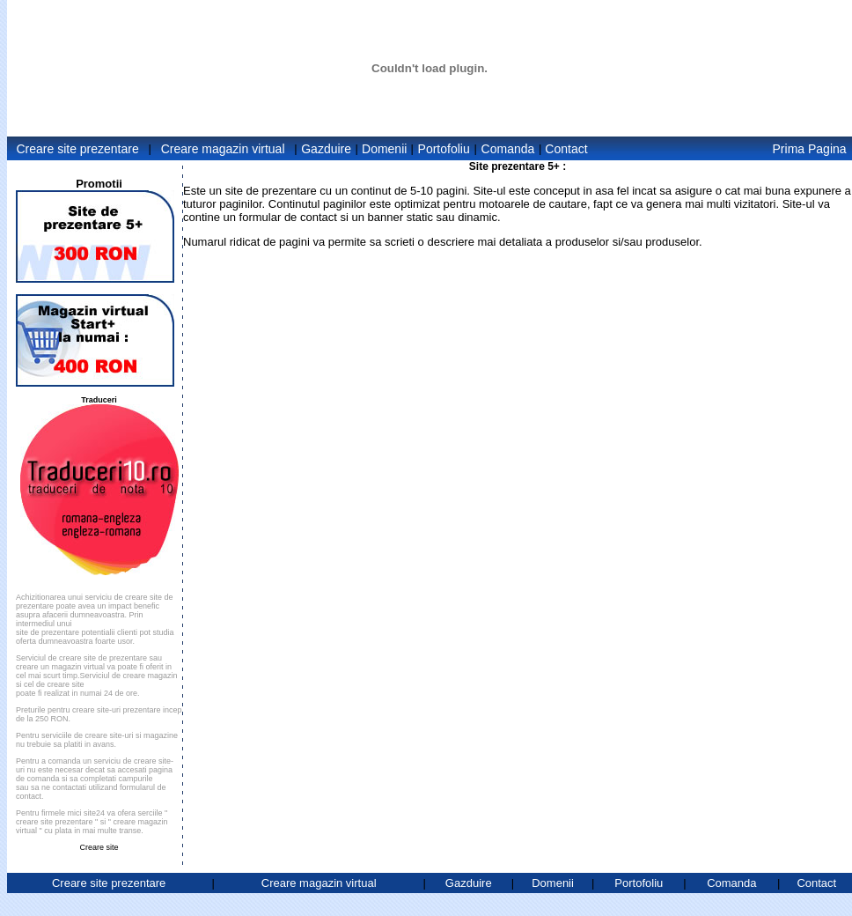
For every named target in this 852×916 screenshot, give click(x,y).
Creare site (98, 847)
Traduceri (99, 399)
